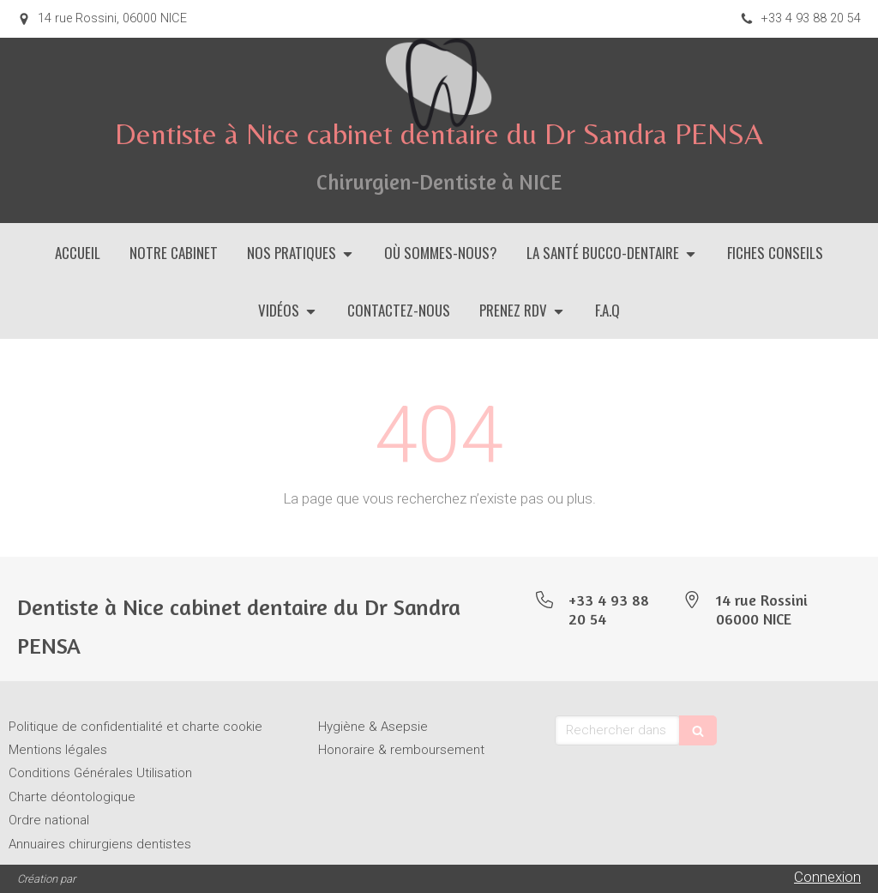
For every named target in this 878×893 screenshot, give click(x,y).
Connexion (827, 876)
